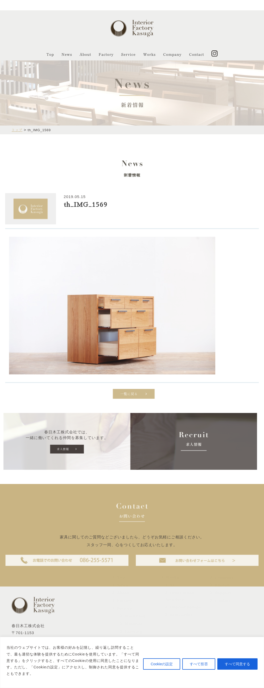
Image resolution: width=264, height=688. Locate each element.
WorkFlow (133, 627)
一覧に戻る (143, 395)
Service (128, 54)
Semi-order (179, 625)
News (67, 54)
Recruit (220, 596)
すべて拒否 (199, 664)
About (85, 54)
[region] (132, 662)
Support (220, 603)
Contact (196, 54)
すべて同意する (237, 664)
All (171, 596)
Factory (106, 54)
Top (50, 54)
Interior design (183, 618)
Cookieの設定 (162, 664)
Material (131, 634)
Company (172, 54)
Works (149, 54)
